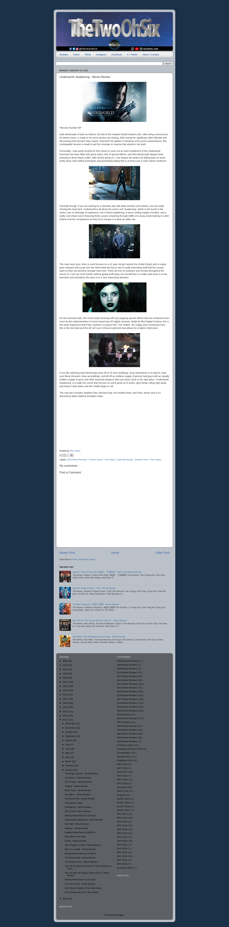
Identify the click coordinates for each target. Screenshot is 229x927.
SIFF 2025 (122, 860)
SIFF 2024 (122, 856)
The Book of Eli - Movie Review (80, 798)
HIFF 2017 (122, 772)
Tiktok (88, 54)
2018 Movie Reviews (127, 703)
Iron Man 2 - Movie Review (78, 794)
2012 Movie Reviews (77, 459)
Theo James (155, 459)
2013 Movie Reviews (127, 684)
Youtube (63, 54)
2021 (65, 682)
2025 (65, 665)
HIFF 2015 (122, 764)
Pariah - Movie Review (75, 841)
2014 (65, 711)
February (70, 765)
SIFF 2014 (122, 821)
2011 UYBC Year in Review (78, 811)
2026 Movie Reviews (127, 741)
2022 (65, 678)
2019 (65, 690)
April (67, 757)
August (69, 740)
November (70, 728)
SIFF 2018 (122, 837)
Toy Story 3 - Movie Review (78, 777)
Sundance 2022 (125, 868)
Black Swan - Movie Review (78, 790)
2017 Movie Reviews (127, 699)
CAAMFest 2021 (125, 745)
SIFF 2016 (122, 829)
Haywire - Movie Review (76, 828)
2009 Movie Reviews (127, 668)
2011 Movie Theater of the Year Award (83, 888)
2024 (65, 669)
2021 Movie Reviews (127, 718)
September (70, 736)
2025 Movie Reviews (127, 737)
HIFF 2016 (122, 768)
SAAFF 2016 (123, 799)
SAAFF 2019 (123, 806)
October (69, 732)
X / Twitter (132, 54)
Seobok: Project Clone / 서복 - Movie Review (94, 588)
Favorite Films (124, 756)
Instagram (101, 54)
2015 (65, 707)
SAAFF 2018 (123, 802)
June (68, 749)
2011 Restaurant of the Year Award (81, 892)
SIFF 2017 (122, 833)
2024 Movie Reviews (127, 734)
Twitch (76, 54)
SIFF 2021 (122, 845)
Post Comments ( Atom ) (84, 559)
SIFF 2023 (122, 852)
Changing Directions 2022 (129, 749)
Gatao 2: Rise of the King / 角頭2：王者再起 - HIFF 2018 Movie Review (106, 572)
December (70, 723)
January (69, 770)
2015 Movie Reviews (127, 691)
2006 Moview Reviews (128, 661)
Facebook (116, 54)
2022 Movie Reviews (127, 726)
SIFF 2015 (122, 825)
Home (115, 552)
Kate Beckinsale (125, 459)
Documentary (123, 753)
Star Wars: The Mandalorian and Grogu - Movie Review (99, 636)
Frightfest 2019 (124, 760)
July (67, 744)
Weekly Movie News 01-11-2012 (80, 853)
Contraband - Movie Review (78, 807)
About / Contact (150, 54)
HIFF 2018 (122, 776)
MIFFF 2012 (123, 791)
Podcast (121, 795)
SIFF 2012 (122, 814)
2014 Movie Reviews (127, 687)
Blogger (120, 915)
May (67, 753)
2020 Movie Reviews (127, 710)
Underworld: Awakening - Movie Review (84, 820)
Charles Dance (96, 459)
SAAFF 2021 (123, 810)
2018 (65, 694)
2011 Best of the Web (75, 836)
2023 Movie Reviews (127, 730)
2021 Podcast (124, 722)
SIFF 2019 (122, 841)
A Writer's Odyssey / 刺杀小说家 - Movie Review (95, 604)
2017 (65, 699)
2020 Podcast (124, 714)
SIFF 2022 (122, 848)
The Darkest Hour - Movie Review (81, 862)
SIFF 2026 (122, 864)
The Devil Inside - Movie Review (80, 857)
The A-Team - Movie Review (78, 782)
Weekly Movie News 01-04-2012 (80, 879)
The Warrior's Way (73, 803)
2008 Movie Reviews (127, 665)
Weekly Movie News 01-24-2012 (80, 815)
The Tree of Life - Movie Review (80, 884)
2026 (65, 661)
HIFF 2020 (122, 783)
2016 (65, 703)
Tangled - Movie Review (76, 786)
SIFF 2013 (122, 818)
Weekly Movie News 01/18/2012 (80, 832)
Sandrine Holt (141, 459)
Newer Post (67, 552)
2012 (65, 720)
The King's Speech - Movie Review (81, 773)
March (68, 761)
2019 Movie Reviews (127, 707)
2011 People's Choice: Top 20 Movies (83, 845)
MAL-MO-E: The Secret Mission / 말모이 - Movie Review (99, 620)
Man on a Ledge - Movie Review (80, 849)
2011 (65, 898)
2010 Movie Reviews (127, 672)
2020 (65, 686)
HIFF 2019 (122, 779)
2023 (65, 673)
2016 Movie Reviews (127, 695)
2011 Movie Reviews (127, 676)
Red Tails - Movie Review (77, 824)
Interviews (122, 787)
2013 (65, 715)
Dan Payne (110, 459)
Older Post (162, 552)
